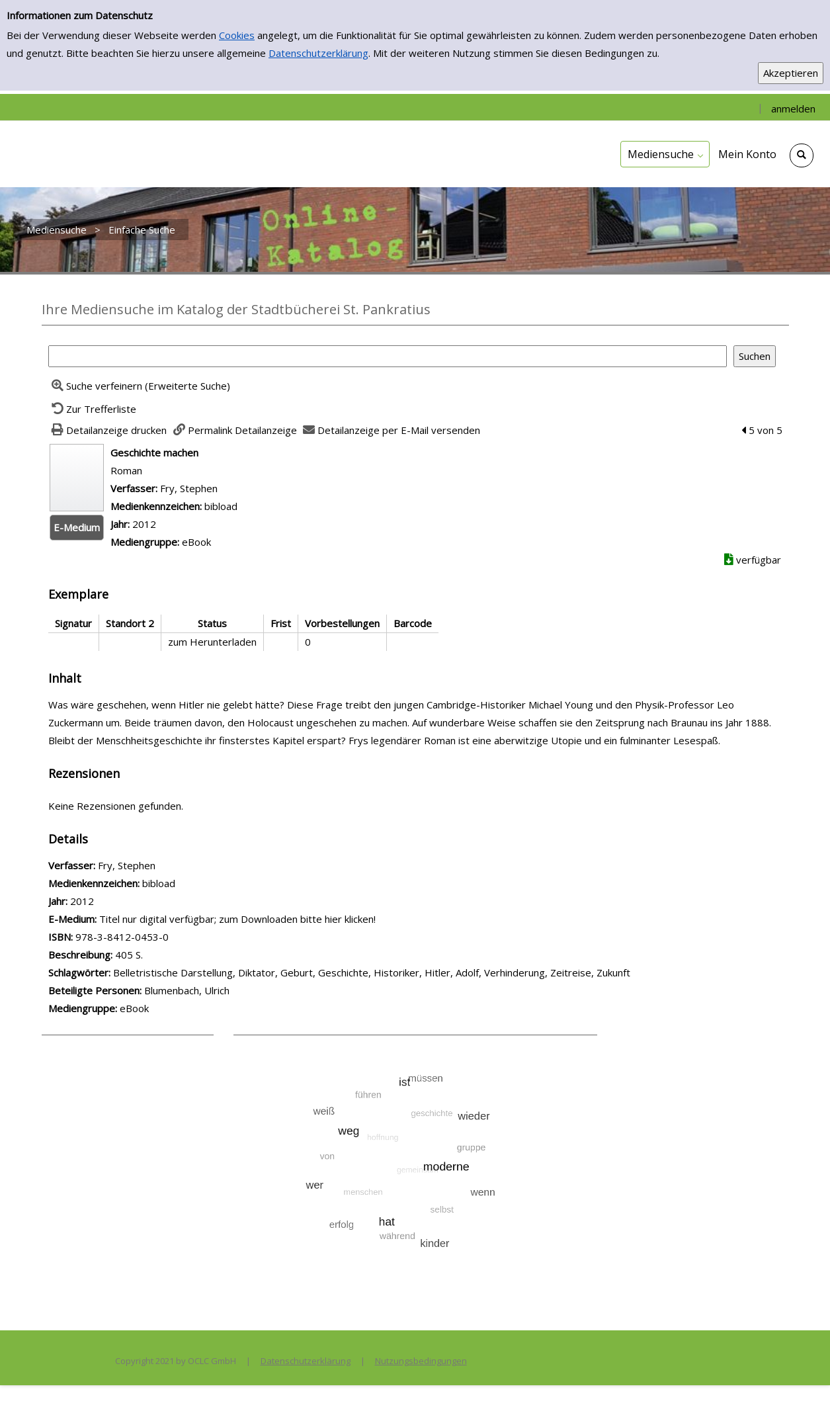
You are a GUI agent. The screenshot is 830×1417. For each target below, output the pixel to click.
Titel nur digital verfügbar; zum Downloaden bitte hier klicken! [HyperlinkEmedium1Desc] (237, 918)
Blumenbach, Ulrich (186, 990)
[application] (665, 154)
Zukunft (613, 972)
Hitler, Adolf (452, 972)
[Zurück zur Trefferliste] (92, 408)
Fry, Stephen (189, 488)
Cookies (237, 35)
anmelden (793, 108)
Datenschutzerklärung (318, 53)
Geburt (296, 972)
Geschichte (343, 972)
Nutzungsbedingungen (421, 1361)
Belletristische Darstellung (173, 972)
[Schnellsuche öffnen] (801, 155)
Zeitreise (570, 972)
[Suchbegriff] (387, 356)
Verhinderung (514, 972)
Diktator (256, 972)
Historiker (396, 972)
